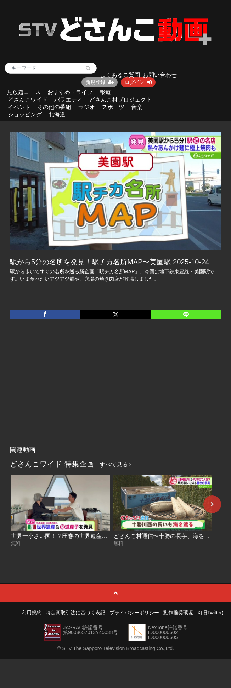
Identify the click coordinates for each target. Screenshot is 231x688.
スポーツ (113, 107)
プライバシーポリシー (134, 612)
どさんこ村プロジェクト (120, 100)
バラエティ (68, 100)
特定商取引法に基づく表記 (75, 612)
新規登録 (99, 82)
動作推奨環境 (178, 612)
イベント (19, 107)
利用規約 (31, 612)
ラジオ (86, 107)
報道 (105, 92)
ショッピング (25, 114)
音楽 (136, 107)
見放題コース (24, 92)
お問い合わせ (160, 75)
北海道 (57, 114)
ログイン (138, 82)
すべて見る (115, 464)
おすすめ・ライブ (70, 92)
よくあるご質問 (120, 75)
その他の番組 (54, 107)
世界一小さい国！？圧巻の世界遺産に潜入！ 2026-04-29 (83, 536)
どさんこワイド (27, 100)
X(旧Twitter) (210, 612)
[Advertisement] (116, 389)
